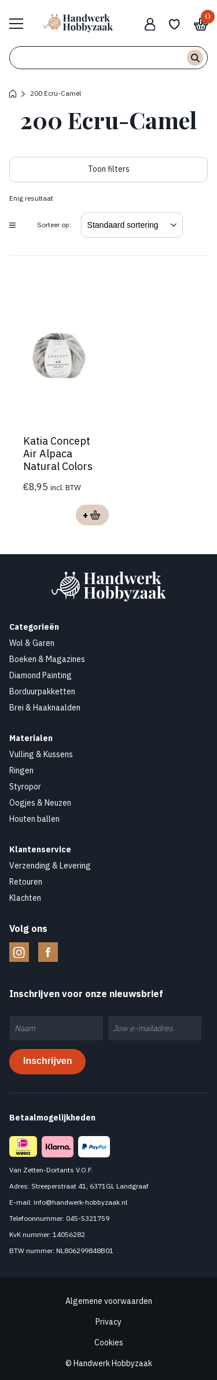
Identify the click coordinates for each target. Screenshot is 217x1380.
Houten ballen (34, 819)
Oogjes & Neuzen (40, 803)
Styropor (25, 786)
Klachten (25, 898)
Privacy (108, 1322)
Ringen (21, 770)
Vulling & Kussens (41, 754)
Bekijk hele (22, 23)
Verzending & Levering (50, 865)
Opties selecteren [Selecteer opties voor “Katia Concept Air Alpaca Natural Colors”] (92, 515)
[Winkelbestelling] (132, 225)
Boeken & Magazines (47, 659)
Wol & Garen (31, 643)
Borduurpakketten (42, 691)
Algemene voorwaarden (108, 1301)
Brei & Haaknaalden (44, 707)
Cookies (108, 1342)
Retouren (25, 882)
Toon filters (109, 169)
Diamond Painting (40, 675)
